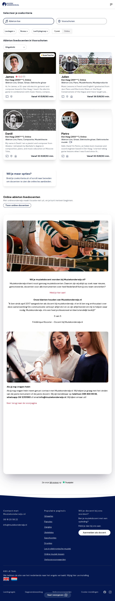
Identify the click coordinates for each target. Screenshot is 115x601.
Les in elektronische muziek (57, 548)
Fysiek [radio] (57, 31)
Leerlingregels (9, 592)
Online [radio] (67, 31)
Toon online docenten (17, 205)
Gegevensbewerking (34, 592)
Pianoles (48, 521)
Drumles (48, 543)
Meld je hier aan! (57, 292)
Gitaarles (48, 516)
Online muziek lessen (54, 554)
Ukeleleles (49, 532)
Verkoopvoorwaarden (55, 559)
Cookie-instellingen (89, 592)
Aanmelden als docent (94, 532)
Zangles (48, 527)
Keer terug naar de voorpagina (22, 403)
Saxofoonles (50, 537)
